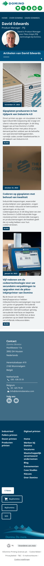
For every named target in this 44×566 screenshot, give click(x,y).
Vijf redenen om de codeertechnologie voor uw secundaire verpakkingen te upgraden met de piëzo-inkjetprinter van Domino (19, 286)
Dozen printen (9, 438)
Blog (26, 462)
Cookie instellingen (22, 559)
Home (27, 438)
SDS (6, 516)
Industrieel (7, 431)
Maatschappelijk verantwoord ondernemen (32, 456)
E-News (8, 490)
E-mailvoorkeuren (30, 555)
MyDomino (9, 507)
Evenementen (31, 466)
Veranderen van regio (27, 545)
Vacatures (29, 449)
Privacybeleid (10, 555)
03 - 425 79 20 (17, 388)
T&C (19, 555)
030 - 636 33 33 (17, 379)
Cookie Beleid (34, 552)
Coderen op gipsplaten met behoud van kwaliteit (19, 195)
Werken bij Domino (29, 444)
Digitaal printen (32, 431)
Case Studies (30, 470)
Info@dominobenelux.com (22, 391)
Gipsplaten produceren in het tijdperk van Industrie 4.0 (20, 112)
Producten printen (7, 444)
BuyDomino (12, 499)
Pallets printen (9, 435)
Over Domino (31, 477)
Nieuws (28, 473)
